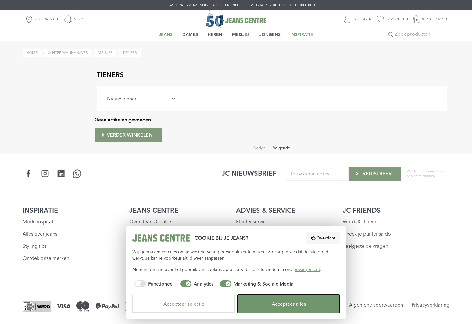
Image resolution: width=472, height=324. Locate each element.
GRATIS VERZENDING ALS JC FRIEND (207, 5)
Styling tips (35, 246)
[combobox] (141, 98)
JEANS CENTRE (153, 210)
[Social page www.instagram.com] (45, 173)
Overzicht (323, 238)
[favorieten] (392, 19)
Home (32, 52)
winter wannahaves (68, 52)
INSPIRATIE (40, 210)
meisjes (105, 52)
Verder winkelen (126, 135)
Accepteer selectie (183, 304)
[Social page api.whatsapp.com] (77, 173)
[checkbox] (153, 283)
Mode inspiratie (40, 221)
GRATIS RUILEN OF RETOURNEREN (285, 5)
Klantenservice (252, 221)
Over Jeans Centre (150, 221)
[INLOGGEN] (358, 19)
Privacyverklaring (430, 305)
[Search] (390, 34)
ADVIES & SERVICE (265, 210)
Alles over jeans (40, 234)
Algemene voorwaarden (376, 305)
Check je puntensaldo (367, 234)
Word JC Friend (360, 221)
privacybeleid (306, 269)
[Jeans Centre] (236, 19)
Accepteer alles (289, 304)
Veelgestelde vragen (365, 246)
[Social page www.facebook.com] (29, 173)
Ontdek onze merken (46, 258)
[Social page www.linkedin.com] (61, 173)
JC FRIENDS (362, 210)
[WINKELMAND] (429, 19)
